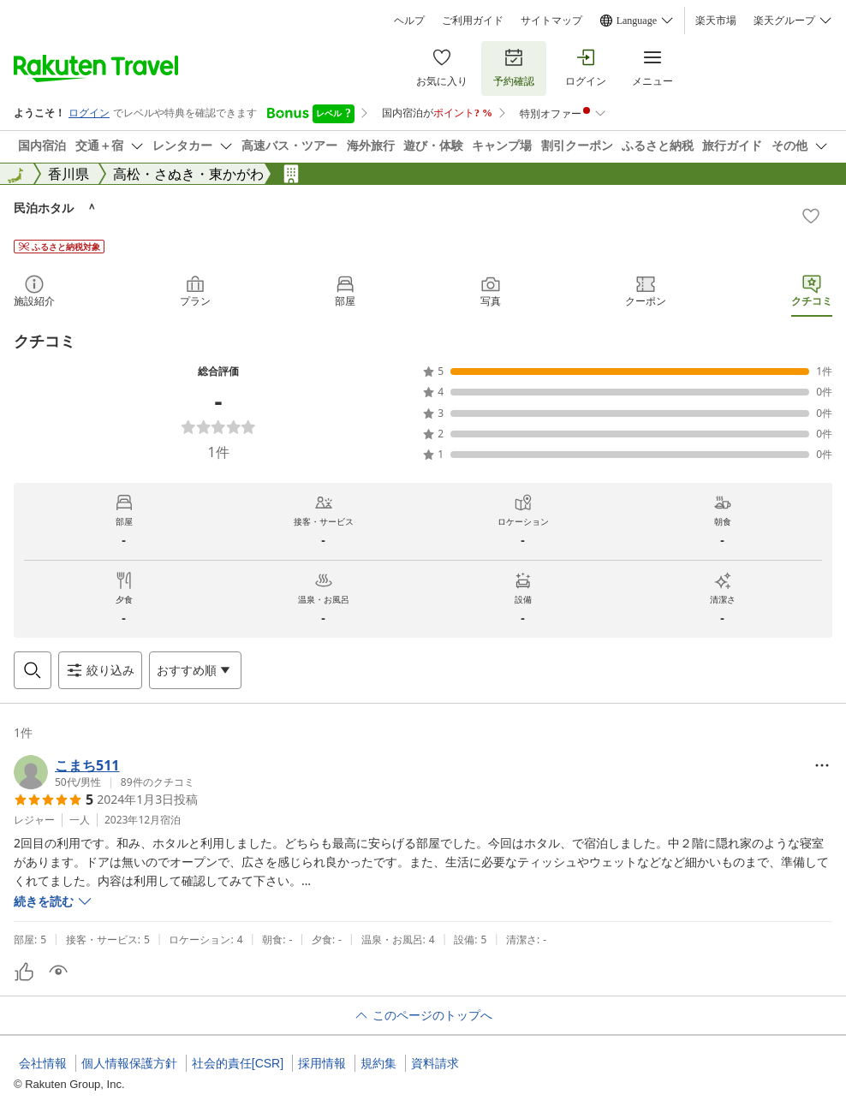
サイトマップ (551, 21)
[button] (104, 772)
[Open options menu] (195, 670)
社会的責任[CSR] (237, 1063)
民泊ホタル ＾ (56, 207)
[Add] (810, 216)
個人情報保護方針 (129, 1063)
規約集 (378, 1063)
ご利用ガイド (472, 21)
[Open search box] (32, 670)
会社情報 (43, 1063)
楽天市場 (715, 21)
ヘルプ (409, 21)
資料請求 (435, 1063)
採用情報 (322, 1063)
